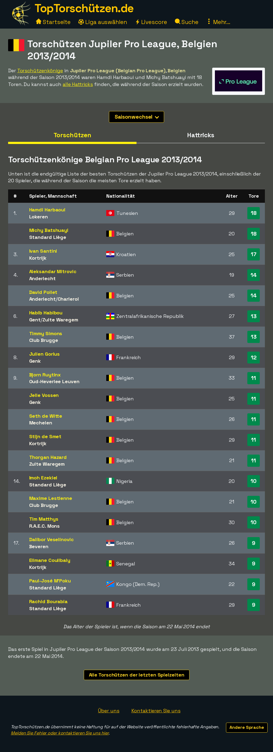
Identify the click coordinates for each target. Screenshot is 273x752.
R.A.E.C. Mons (44, 526)
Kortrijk (37, 258)
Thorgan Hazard (48, 457)
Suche (186, 22)
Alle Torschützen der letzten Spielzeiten (136, 675)
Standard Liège (47, 237)
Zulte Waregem (60, 320)
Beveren (38, 546)
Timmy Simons (45, 333)
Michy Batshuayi (49, 230)
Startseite (53, 22)
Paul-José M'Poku (50, 581)
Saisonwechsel (137, 116)
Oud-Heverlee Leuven (54, 381)
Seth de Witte (45, 416)
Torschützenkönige (40, 70)
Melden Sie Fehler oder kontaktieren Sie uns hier (60, 733)
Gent (35, 320)
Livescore (151, 22)
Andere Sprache (246, 727)
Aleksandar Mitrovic (52, 271)
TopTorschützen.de (84, 8)
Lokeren (38, 217)
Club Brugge (43, 340)
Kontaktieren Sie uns (156, 711)
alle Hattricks (78, 84)
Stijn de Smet (45, 436)
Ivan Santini (43, 251)
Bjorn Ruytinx (45, 375)
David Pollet (43, 292)
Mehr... (218, 22)
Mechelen (40, 423)
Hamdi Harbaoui (47, 210)
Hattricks (200, 135)
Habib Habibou (46, 313)
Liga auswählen (102, 22)
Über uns (108, 711)
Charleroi (68, 299)
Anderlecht (42, 278)
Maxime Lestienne (50, 498)
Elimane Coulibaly (49, 560)
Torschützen (72, 135)
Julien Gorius (44, 354)
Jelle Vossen (44, 395)
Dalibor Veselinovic (51, 539)
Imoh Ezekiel (43, 478)
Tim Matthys (43, 519)
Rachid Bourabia (48, 601)
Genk (35, 361)
